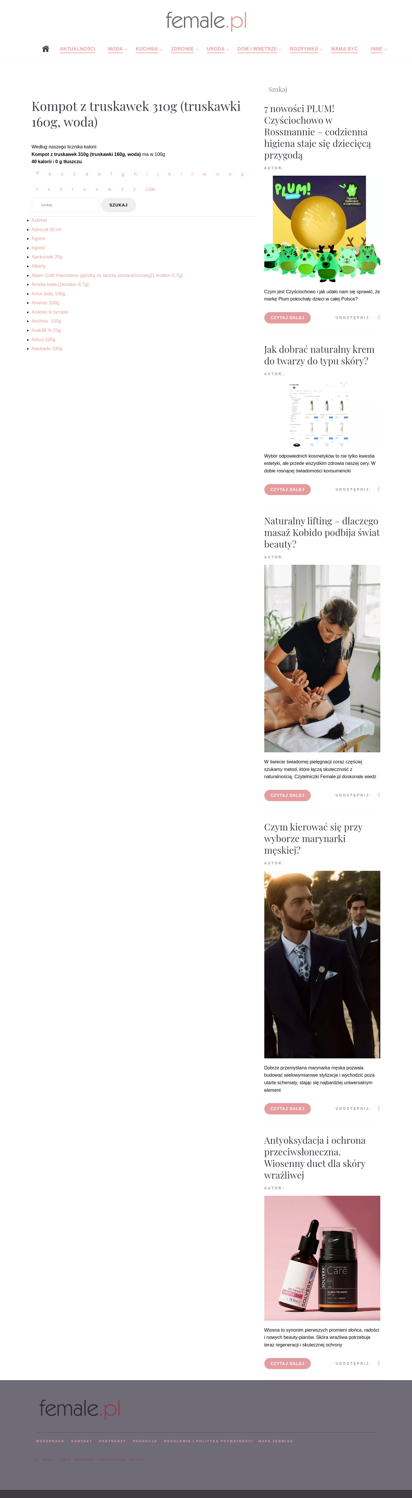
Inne (376, 48)
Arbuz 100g (44, 339)
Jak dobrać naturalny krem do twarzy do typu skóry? (319, 355)
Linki (150, 189)
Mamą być (344, 48)
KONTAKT (81, 1441)
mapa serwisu (275, 1441)
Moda (115, 48)
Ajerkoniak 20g (47, 256)
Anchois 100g (46, 321)
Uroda (216, 48)
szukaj (118, 205)
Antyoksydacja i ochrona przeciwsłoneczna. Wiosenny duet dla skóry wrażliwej (315, 1157)
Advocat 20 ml (46, 229)
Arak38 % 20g (46, 330)
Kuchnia (147, 48)
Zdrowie (182, 48)
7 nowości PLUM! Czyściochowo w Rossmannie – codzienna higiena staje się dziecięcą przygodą (317, 131)
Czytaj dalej (288, 317)
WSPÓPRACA (50, 1441)
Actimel (39, 220)
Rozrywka (304, 48)
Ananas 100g (45, 302)
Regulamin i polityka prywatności (208, 1441)
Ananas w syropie (50, 312)
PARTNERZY (112, 1441)
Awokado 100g (47, 348)
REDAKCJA (145, 1441)
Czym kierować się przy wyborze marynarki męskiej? (313, 838)
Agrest (38, 238)
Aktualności (77, 48)
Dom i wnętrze (257, 48)
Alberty (39, 266)
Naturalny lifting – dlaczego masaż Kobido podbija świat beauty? (322, 532)
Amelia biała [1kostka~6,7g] (60, 284)
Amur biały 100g (48, 293)
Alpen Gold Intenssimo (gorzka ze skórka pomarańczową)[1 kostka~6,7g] (107, 275)
